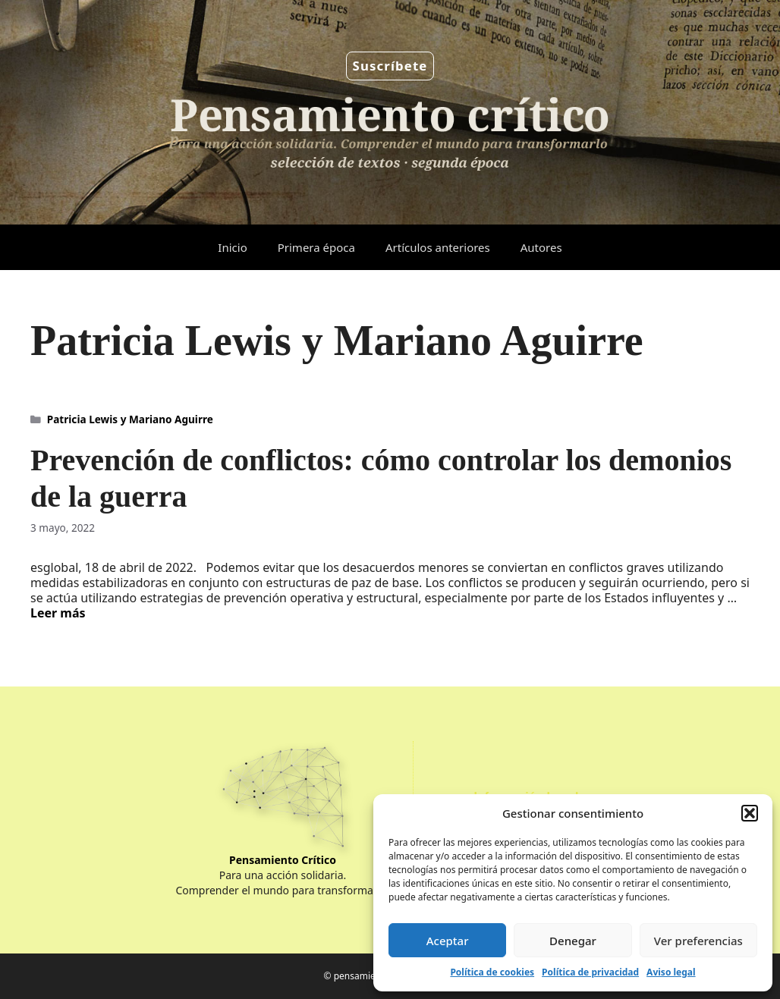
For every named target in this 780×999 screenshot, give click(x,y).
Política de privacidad (590, 972)
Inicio (232, 247)
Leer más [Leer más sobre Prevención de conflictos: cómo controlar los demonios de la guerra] (58, 613)
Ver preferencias (698, 940)
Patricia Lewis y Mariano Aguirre (130, 419)
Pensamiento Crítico (282, 860)
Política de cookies (492, 972)
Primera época (316, 247)
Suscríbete (390, 65)
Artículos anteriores (437, 247)
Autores (541, 247)
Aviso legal (670, 972)
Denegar (572, 940)
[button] (749, 813)
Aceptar (447, 940)
